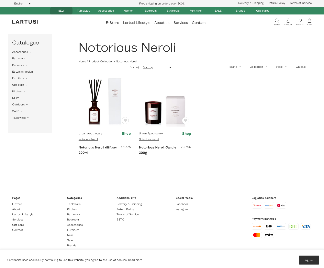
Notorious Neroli (88, 139)
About (16, 209)
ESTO (120, 219)
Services (181, 22)
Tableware (83, 10)
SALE (218, 10)
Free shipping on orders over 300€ (162, 3)
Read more (135, 260)
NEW (61, 10)
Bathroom (173, 10)
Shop (126, 133)
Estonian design (22, 71)
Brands (240, 10)
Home (82, 61)
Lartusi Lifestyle (136, 22)
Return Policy (276, 3)
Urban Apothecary (90, 133)
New (70, 235)
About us (161, 22)
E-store (17, 204)
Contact (199, 22)
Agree (309, 260)
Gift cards (262, 10)
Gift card (18, 84)
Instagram (182, 209)
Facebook (182, 204)
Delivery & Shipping (251, 3)
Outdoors (18, 104)
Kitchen (128, 10)
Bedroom (151, 10)
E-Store (112, 22)
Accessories (106, 10)
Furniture (196, 10)
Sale (70, 240)
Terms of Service (300, 3)
